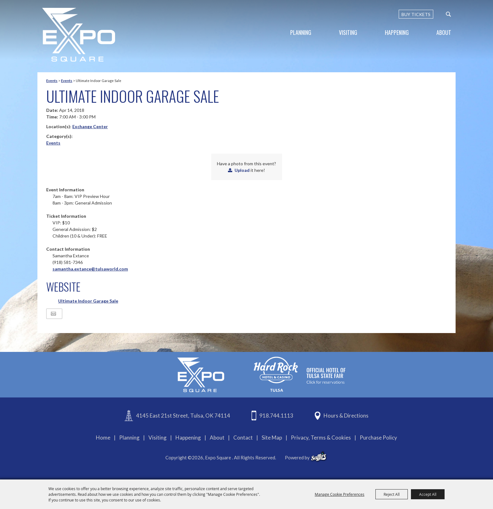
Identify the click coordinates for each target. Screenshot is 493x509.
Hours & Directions (346, 415)
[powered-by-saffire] (319, 456)
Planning (300, 32)
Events (52, 81)
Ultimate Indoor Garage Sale (88, 301)
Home (103, 437)
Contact (243, 437)
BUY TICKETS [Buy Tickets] (416, 14)
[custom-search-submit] (448, 14)
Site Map (272, 437)
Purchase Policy (378, 437)
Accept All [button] (427, 494)
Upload (242, 170)
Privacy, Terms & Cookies (321, 437)
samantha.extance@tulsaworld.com (90, 268)
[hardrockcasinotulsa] (300, 374)
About (443, 32)
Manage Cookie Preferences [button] (339, 494)
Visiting (348, 32)
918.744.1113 (276, 415)
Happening (397, 32)
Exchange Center (90, 126)
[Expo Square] (78, 35)
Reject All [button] (392, 494)
